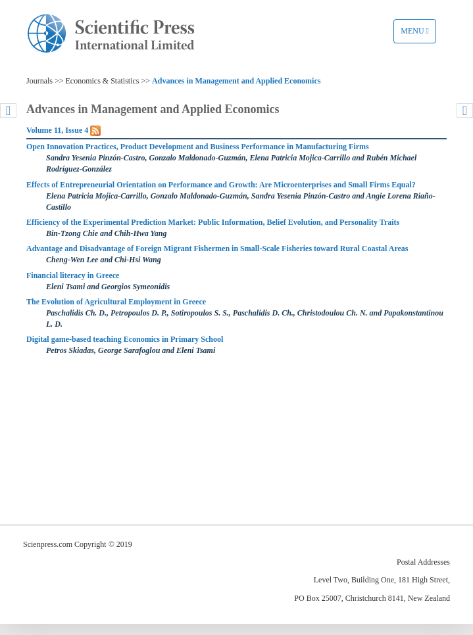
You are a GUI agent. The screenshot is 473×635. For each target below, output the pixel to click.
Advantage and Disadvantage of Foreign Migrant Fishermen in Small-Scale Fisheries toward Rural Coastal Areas (217, 248)
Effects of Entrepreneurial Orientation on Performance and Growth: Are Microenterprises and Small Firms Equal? (221, 184)
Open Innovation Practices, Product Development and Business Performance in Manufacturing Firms (197, 146)
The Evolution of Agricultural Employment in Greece (116, 301)
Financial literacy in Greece (72, 275)
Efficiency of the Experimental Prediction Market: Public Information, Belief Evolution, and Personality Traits (212, 222)
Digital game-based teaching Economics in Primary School (124, 339)
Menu (418, 34)
